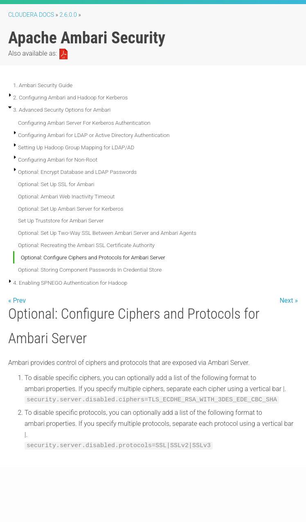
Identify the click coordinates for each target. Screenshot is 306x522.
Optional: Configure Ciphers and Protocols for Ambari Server (93, 257)
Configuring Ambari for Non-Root (57, 159)
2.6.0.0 (68, 14)
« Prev (17, 300)
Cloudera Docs (31, 14)
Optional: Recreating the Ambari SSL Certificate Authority (86, 245)
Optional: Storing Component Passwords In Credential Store (90, 269)
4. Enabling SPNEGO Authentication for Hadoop (70, 282)
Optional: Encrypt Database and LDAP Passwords (77, 172)
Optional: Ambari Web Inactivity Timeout (66, 196)
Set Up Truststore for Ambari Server (61, 220)
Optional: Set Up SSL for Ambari (56, 184)
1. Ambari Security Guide (42, 85)
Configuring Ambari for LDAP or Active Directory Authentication (93, 135)
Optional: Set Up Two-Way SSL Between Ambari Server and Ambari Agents (107, 233)
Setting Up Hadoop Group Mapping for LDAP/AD (76, 147)
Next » (288, 300)
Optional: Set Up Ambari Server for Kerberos (70, 208)
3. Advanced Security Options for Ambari (61, 109)
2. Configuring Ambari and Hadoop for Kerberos (70, 97)
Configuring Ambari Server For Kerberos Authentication (84, 122)
